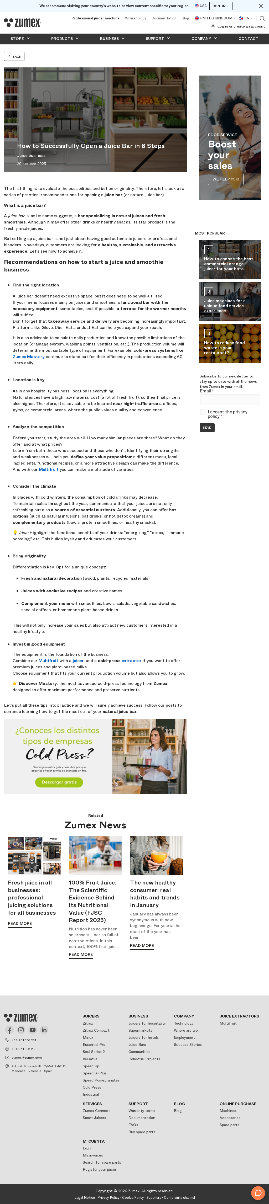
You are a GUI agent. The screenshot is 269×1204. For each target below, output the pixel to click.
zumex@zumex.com (27, 1057)
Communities (139, 1051)
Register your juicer (99, 1169)
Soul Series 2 (94, 1051)
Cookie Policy (133, 1197)
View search (262, 18)
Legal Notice (84, 1197)
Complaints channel (179, 1197)
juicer (78, 661)
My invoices (93, 1155)
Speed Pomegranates (101, 1080)
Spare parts (229, 1124)
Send (207, 427)
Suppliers (154, 1197)
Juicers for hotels (143, 1037)
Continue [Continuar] (221, 6)
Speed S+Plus (95, 1073)
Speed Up (91, 1066)
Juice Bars (137, 1044)
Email (207, 391)
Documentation (164, 18)
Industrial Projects (144, 1059)
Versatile (90, 1059)
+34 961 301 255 (24, 1049)
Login (87, 1148)
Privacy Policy (108, 1197)
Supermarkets (140, 1030)
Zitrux (88, 1023)
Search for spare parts (102, 1162)
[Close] (261, 6)
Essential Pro (94, 1044)
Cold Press (92, 1087)
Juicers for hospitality (147, 1023)
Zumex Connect (96, 1110)
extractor (132, 661)
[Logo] (22, 22)
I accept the (227, 414)
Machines (228, 1110)
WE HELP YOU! (226, 179)
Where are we (186, 1030)
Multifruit (49, 469)
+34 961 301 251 (24, 1040)
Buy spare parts (141, 1131)
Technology (184, 1023)
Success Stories (188, 1044)
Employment (184, 1037)
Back (14, 56)
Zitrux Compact (96, 1030)
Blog (185, 18)
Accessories (230, 1117)
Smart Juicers (94, 1117)
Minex (88, 1037)
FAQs (133, 1124)
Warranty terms (141, 1110)
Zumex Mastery (29, 357)
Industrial (91, 1094)
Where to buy (135, 18)
